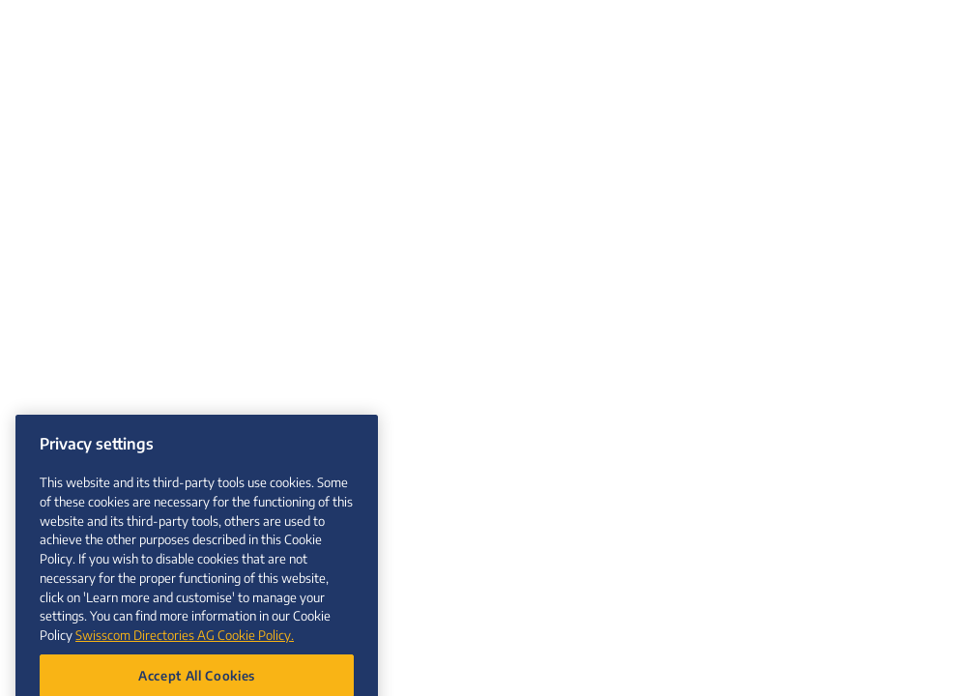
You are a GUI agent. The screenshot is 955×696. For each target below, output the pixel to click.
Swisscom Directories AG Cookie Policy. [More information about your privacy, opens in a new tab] (184, 643)
